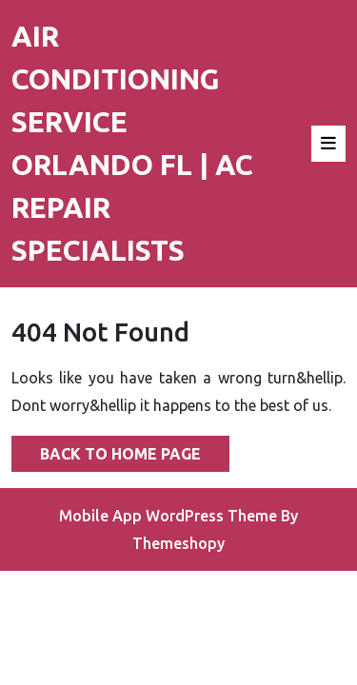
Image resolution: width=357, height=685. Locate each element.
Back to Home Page (106, 449)
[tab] (328, 143)
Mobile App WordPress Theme (168, 515)
